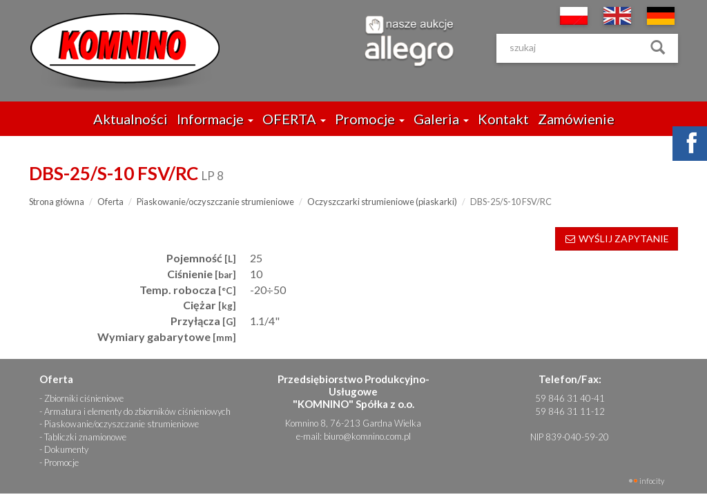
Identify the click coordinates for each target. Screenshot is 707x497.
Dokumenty (66, 449)
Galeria (441, 118)
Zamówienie (576, 118)
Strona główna (56, 201)
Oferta (110, 201)
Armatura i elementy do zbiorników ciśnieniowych (137, 411)
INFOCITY (651, 480)
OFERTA (294, 118)
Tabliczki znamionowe (85, 436)
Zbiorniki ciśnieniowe (84, 398)
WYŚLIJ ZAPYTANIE (616, 238)
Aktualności (130, 118)
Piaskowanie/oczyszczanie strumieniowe (215, 201)
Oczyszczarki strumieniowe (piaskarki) (382, 201)
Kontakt (503, 118)
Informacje (215, 118)
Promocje (370, 118)
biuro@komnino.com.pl (367, 436)
